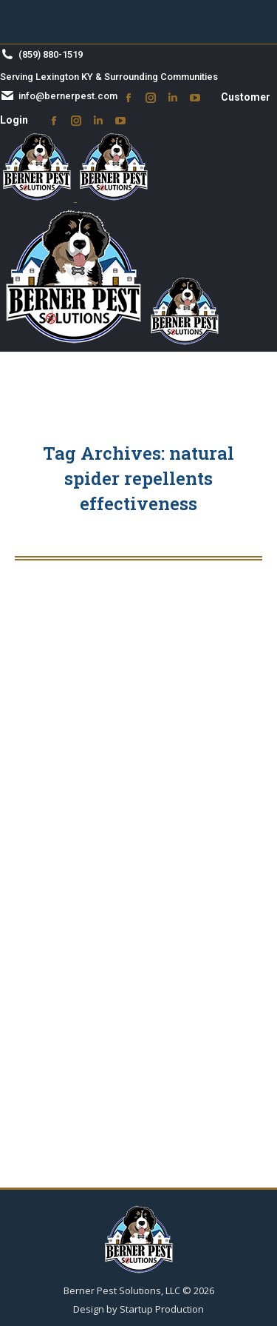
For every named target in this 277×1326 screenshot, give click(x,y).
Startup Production (162, 1309)
